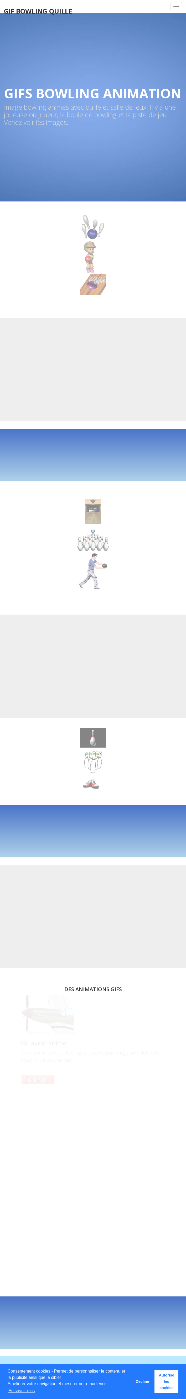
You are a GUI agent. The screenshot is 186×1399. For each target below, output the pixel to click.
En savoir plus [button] (21, 1391)
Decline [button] (142, 1381)
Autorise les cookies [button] (166, 1381)
